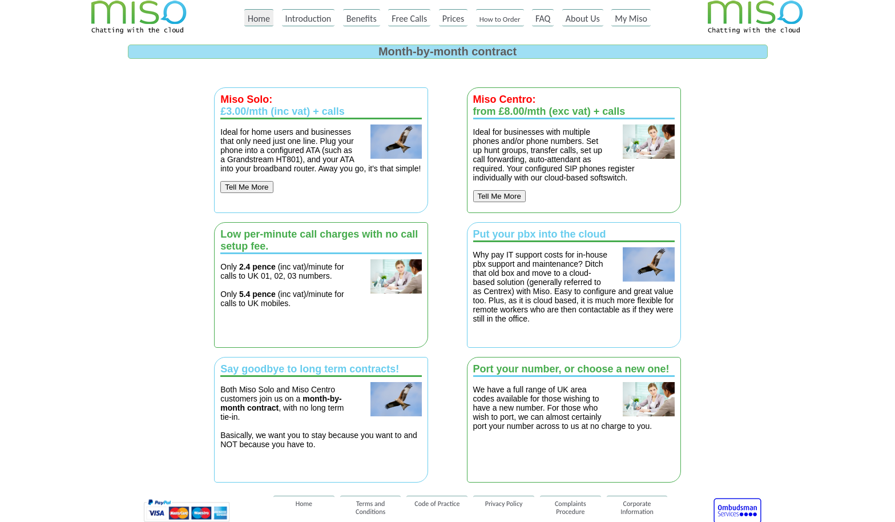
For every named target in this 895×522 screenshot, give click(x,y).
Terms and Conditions (370, 504)
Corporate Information (637, 504)
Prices (453, 18)
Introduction (308, 18)
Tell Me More (246, 187)
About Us (583, 18)
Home (259, 18)
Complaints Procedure (570, 504)
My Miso (631, 18)
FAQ (542, 18)
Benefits (361, 18)
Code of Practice (436, 504)
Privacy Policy (504, 504)
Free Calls (409, 18)
